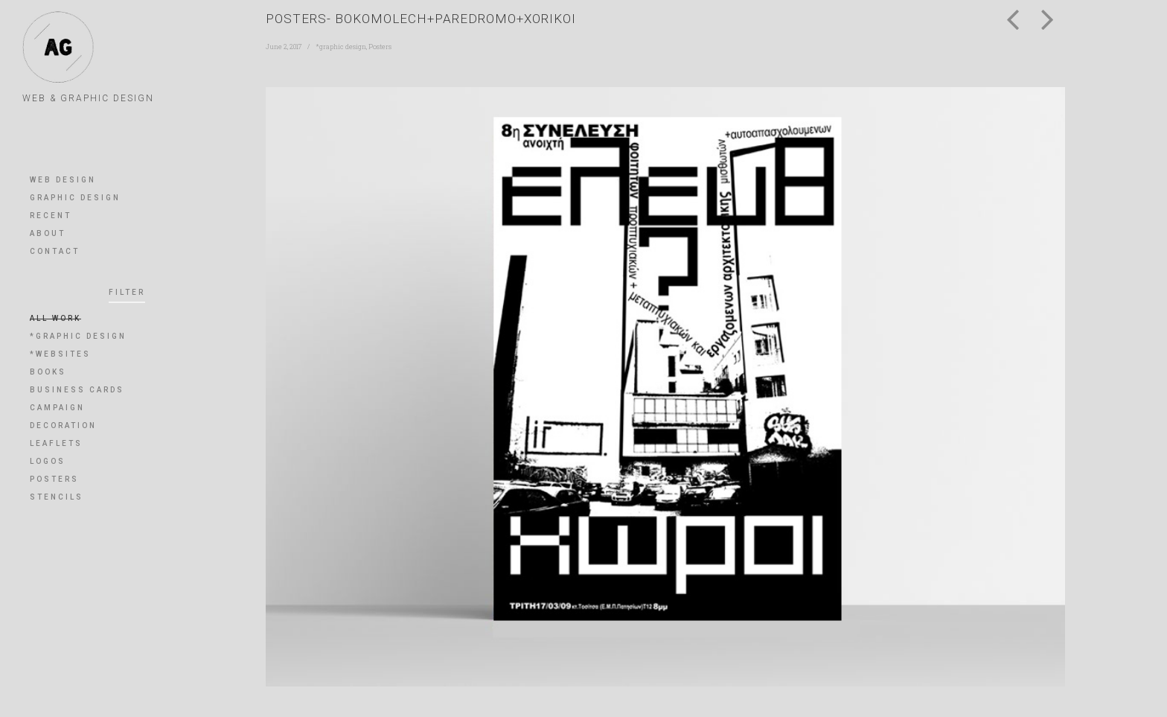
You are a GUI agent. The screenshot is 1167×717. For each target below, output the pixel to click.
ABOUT (47, 233)
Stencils (56, 497)
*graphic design (78, 336)
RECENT (50, 215)
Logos (47, 461)
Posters (54, 479)
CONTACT (55, 251)
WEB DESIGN (63, 180)
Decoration (63, 425)
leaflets (56, 443)
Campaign (57, 408)
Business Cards (77, 390)
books (48, 372)
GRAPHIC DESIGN (75, 198)
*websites (60, 354)
